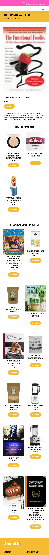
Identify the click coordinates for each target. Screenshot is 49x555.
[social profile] (27, 2)
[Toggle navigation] (43, 8)
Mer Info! (9, 106)
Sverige (30, 4)
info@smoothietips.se (39, 4)
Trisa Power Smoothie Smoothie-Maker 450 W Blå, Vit (13, 200)
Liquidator (13, 510)
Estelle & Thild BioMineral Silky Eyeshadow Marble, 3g (13, 156)
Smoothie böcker (17, 97)
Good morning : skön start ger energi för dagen (14, 363)
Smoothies (25, 97)
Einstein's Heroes (13, 458)
